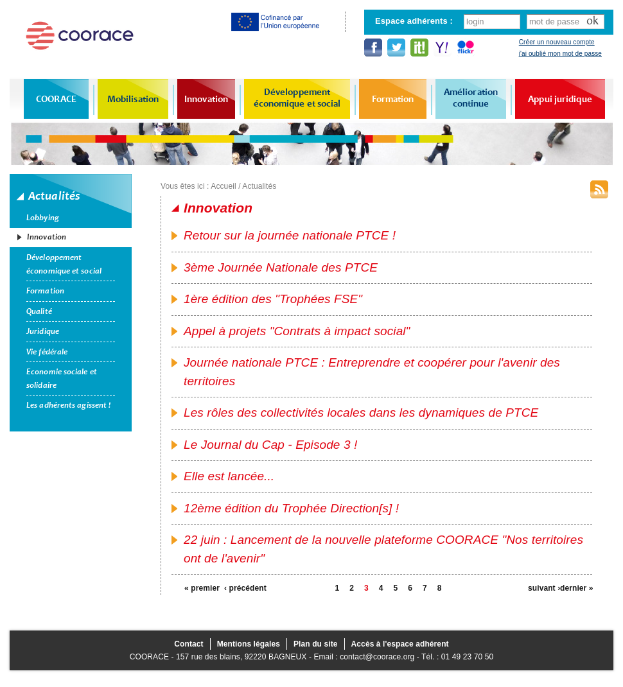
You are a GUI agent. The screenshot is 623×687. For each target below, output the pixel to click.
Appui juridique (560, 99)
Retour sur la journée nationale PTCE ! (290, 235)
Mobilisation (133, 99)
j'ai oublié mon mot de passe (560, 53)
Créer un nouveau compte (557, 42)
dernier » (576, 588)
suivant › (544, 588)
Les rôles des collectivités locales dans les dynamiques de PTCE (361, 412)
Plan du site (316, 643)
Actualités (259, 186)
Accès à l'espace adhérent (400, 643)
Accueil (223, 186)
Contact (188, 643)
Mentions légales (248, 643)
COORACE (56, 99)
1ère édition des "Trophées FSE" (273, 299)
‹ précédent (240, 588)
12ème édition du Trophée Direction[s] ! (291, 508)
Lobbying (42, 218)
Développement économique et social (297, 97)
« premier (200, 588)
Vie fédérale (46, 352)
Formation (393, 99)
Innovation (206, 99)
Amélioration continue (471, 97)
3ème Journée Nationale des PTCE (281, 267)
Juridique (42, 331)
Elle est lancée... (229, 476)
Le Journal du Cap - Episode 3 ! (270, 444)
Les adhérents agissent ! (68, 405)
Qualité (39, 311)
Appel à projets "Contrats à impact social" (297, 331)
